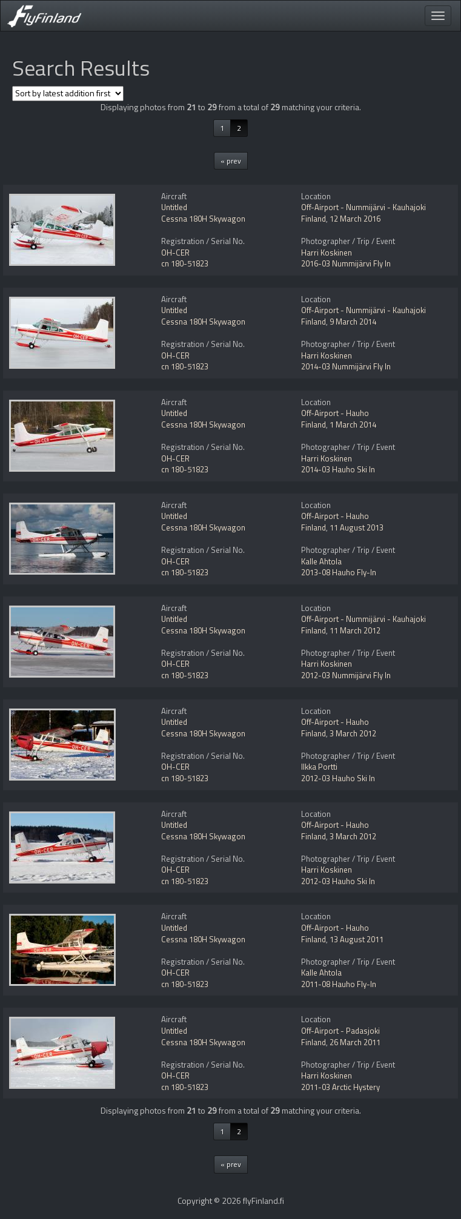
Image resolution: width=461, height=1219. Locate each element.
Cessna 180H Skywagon (203, 219)
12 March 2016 (355, 219)
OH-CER (175, 252)
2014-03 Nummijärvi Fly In (346, 366)
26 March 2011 (355, 1042)
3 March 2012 (353, 733)
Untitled (174, 207)
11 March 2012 (355, 630)
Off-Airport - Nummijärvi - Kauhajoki (363, 207)
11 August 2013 (356, 527)
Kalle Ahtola (321, 561)
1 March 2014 (353, 424)
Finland (313, 219)
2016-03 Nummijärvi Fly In (346, 263)
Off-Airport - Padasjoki (340, 1031)
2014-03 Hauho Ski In (338, 469)
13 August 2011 (356, 939)
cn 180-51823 (184, 263)
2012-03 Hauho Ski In (338, 778)
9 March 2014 (353, 321)
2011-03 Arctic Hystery (340, 1087)
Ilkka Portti (319, 767)
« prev (231, 161)
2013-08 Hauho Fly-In (338, 572)
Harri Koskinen (326, 252)
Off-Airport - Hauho (335, 413)
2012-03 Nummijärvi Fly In (346, 675)
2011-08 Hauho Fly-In (338, 984)
